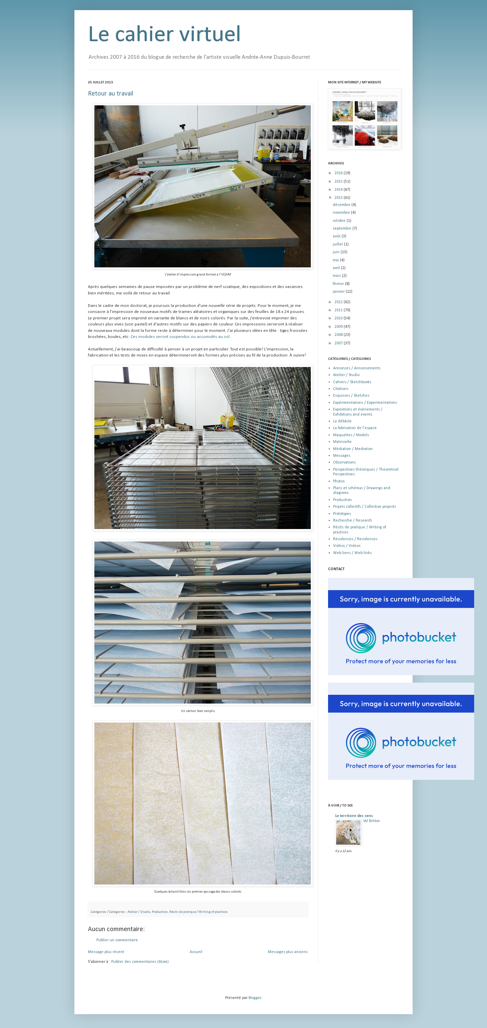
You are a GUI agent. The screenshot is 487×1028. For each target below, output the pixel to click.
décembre (342, 205)
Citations (340, 389)
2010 (339, 318)
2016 (339, 173)
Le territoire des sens (354, 816)
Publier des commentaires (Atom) (140, 962)
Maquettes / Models (351, 435)
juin (337, 252)
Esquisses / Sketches (351, 396)
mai (336, 260)
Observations (344, 462)
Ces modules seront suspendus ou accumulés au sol (180, 337)
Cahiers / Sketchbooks (352, 382)
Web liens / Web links (352, 553)
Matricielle (342, 442)
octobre (340, 221)
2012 (339, 302)
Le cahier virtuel (164, 35)
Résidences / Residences (355, 539)
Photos (339, 481)
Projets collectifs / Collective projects (364, 507)
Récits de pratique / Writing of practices (198, 912)
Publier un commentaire (117, 940)
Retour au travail (110, 93)
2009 (339, 327)
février (339, 284)
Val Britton (371, 821)
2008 (339, 335)
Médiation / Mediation (353, 449)
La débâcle (342, 421)
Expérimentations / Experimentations (365, 403)
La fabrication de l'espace (355, 428)
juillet (338, 244)
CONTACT (336, 569)
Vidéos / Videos (347, 546)
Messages (341, 456)
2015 (339, 182)
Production (160, 912)
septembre (342, 229)
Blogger (255, 998)
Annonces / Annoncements (356, 368)
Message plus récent (106, 952)
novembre (342, 213)
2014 (339, 190)
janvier (339, 292)
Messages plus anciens (288, 952)
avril (337, 268)
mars (337, 276)
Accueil (196, 952)
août (337, 236)
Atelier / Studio (138, 912)
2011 (339, 310)
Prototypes (342, 514)
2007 (339, 343)
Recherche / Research (352, 521)
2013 (339, 198)
